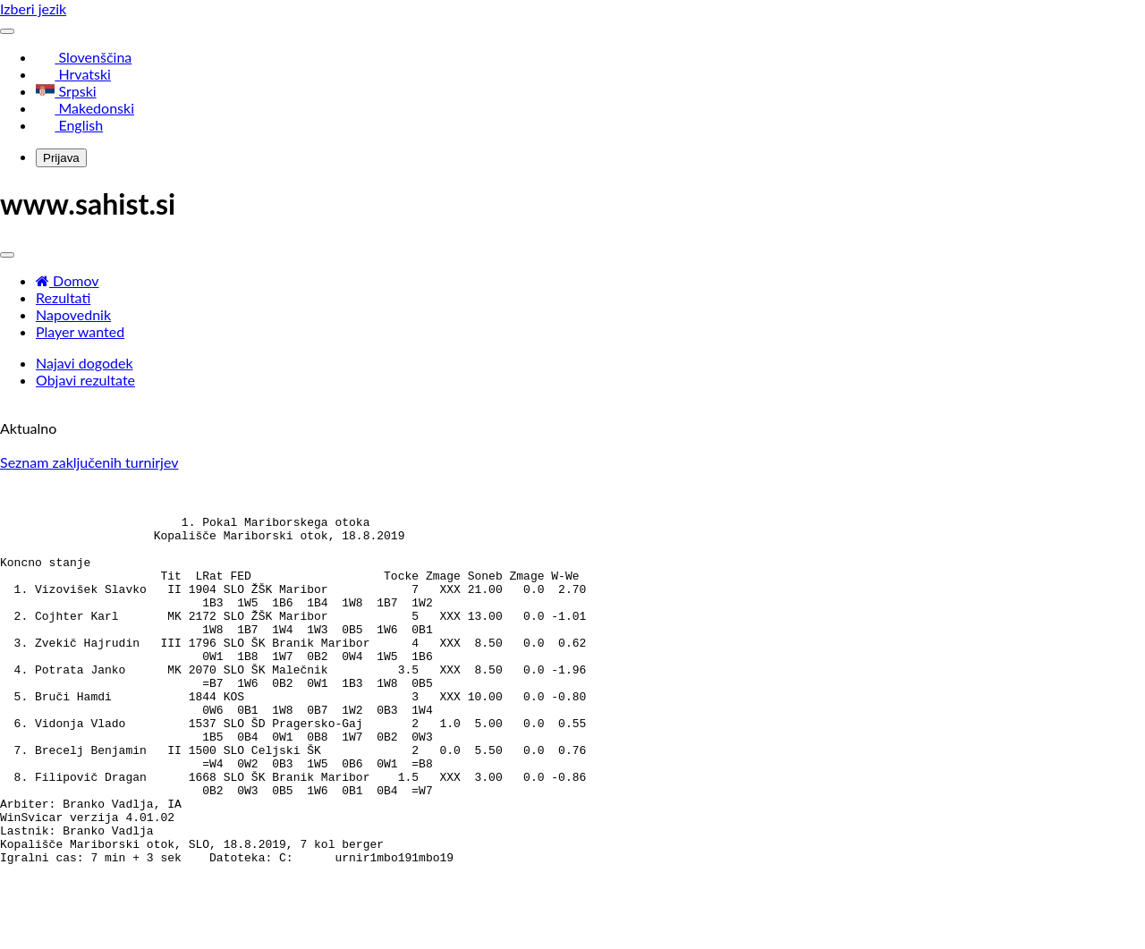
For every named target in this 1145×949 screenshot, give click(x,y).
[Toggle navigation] (7, 31)
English (69, 124)
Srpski (66, 90)
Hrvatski (73, 73)
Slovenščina (83, 56)
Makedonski (85, 107)
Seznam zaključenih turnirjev (89, 461)
